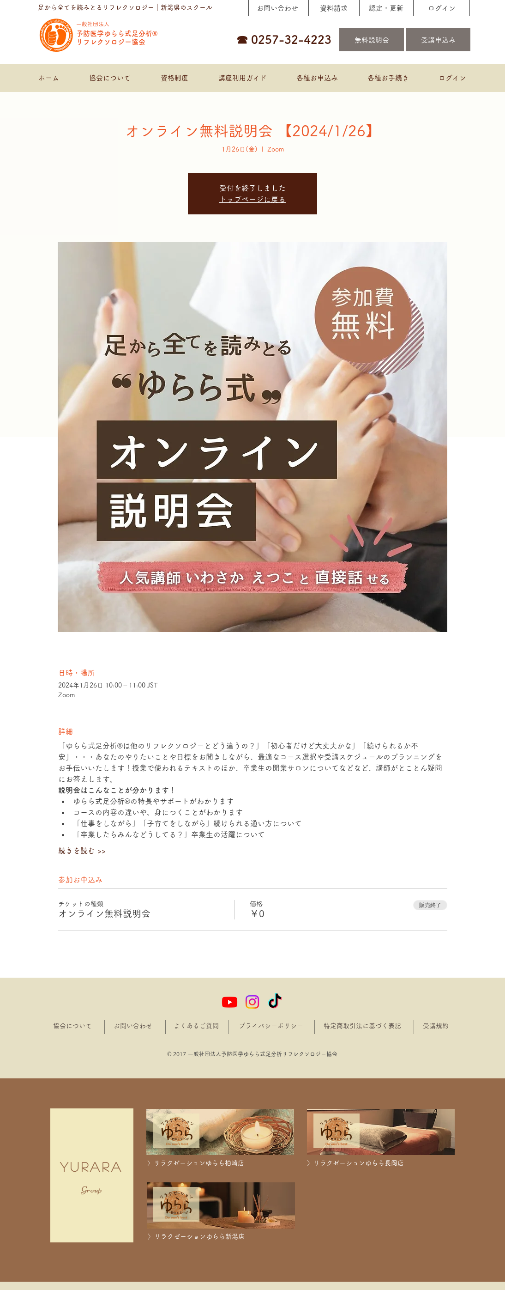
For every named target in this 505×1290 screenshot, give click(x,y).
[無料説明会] (371, 39)
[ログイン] (441, 8)
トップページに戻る (252, 199)
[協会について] (72, 1026)
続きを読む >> (82, 850)
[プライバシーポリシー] (272, 1026)
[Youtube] (230, 1002)
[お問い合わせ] (277, 8)
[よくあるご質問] (196, 1026)
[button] (316, 78)
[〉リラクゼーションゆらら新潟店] (221, 1236)
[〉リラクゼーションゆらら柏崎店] (221, 1163)
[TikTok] (275, 1002)
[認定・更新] (385, 8)
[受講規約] (436, 1026)
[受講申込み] (438, 39)
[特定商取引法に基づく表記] (363, 1026)
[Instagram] (252, 1002)
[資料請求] (333, 8)
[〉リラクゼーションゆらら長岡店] (381, 1163)
